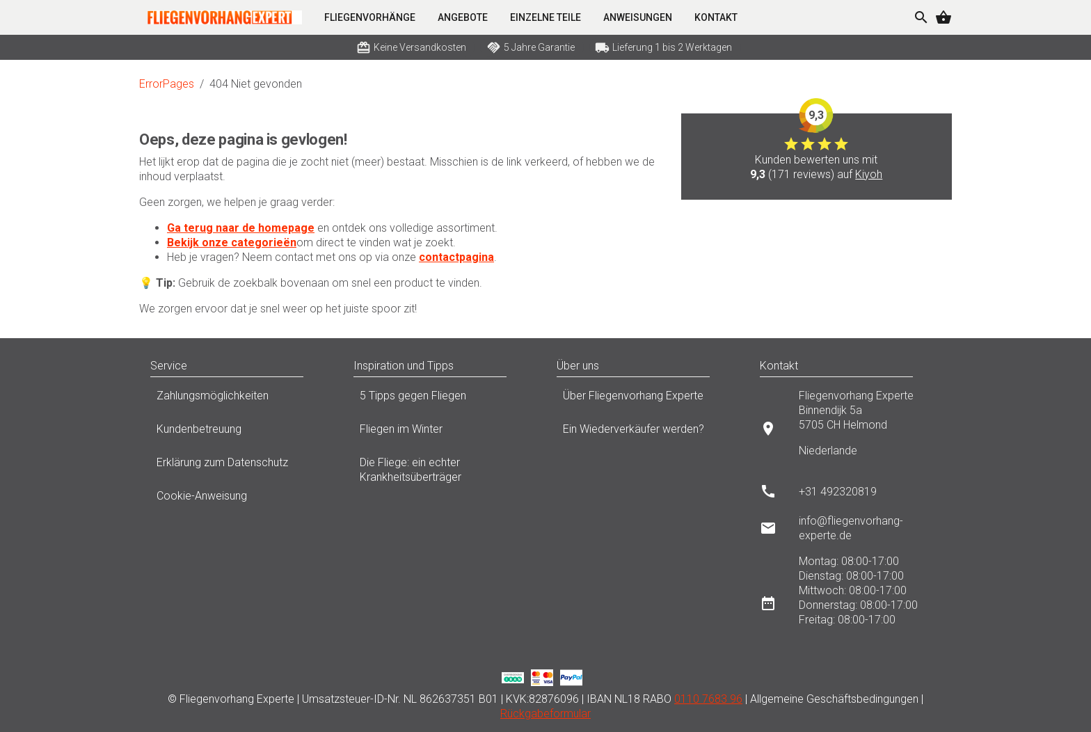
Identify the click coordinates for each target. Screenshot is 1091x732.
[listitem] (850, 429)
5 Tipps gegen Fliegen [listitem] (444, 399)
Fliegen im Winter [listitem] (444, 432)
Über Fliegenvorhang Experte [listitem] (647, 399)
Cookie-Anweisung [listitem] (240, 499)
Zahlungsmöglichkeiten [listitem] (240, 399)
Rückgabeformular (545, 713)
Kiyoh (868, 174)
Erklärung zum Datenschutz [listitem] (240, 466)
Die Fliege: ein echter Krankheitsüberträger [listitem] (444, 469)
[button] (317, 366)
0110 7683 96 (708, 699)
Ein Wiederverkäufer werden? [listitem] (647, 432)
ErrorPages (166, 83)
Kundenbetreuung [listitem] (240, 432)
